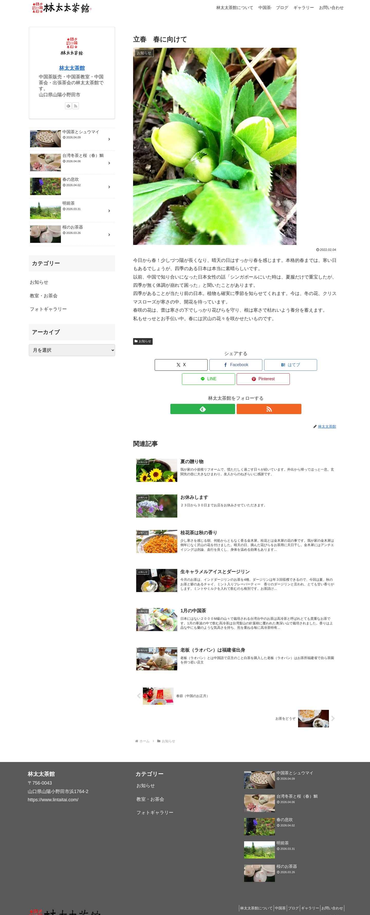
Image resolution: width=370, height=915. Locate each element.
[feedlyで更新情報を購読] (230, 395)
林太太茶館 (72, 68)
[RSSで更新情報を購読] (242, 395)
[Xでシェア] (166, 365)
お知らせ (143, 341)
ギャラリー (305, 899)
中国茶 (269, 899)
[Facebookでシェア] (201, 365)
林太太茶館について (242, 899)
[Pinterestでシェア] (305, 365)
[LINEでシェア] (270, 365)
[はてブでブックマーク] (235, 365)
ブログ (285, 899)
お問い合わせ (330, 899)
